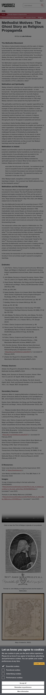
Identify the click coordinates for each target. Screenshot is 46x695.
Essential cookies (10, 666)
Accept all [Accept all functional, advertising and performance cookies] (23, 683)
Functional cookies (11, 670)
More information (23, 691)
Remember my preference (23, 687)
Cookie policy (39, 664)
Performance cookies (12, 677)
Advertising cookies (11, 674)
